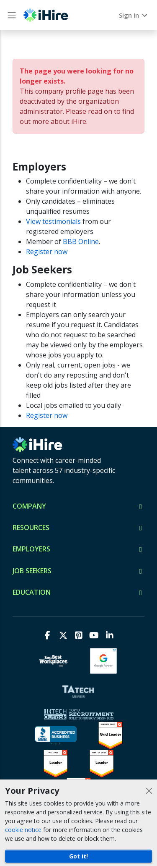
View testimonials (53, 221)
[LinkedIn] (109, 635)
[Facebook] (47, 635)
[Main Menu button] (12, 15)
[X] (63, 635)
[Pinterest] (78, 635)
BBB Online (81, 241)
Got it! (78, 856)
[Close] (149, 791)
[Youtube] (94, 635)
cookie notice (23, 830)
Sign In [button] (134, 15)
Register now (46, 251)
